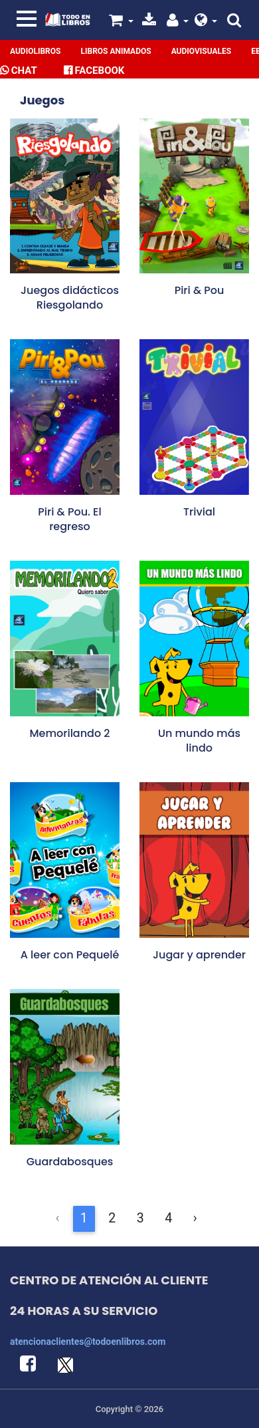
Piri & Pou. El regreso (69, 519)
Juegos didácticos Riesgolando (70, 298)
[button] (206, 22)
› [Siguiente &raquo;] (195, 1218)
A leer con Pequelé (70, 954)
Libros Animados (115, 51)
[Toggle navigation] (27, 18)
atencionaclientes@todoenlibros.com (87, 1341)
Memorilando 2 (69, 733)
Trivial (199, 511)
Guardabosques (70, 1161)
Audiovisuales (201, 51)
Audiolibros (35, 51)
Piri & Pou (199, 290)
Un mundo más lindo (199, 741)
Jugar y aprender (199, 954)
